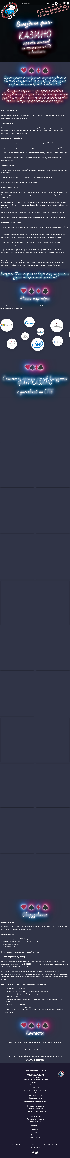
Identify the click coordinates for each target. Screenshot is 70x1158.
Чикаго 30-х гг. (6, 197)
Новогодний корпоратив (35, 1106)
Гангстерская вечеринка (35, 1119)
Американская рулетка (35, 1074)
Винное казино (35, 1085)
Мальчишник (35, 1116)
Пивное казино (35, 1088)
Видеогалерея (35, 1137)
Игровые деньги (35, 1122)
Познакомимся (26, 3)
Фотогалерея (35, 1135)
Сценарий (46, 3)
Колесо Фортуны (35, 1093)
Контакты (35, 1130)
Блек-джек (35, 1082)
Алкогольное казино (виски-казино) (35, 1090)
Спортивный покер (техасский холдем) (35, 1080)
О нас (35, 1132)
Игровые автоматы (35, 1098)
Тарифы (36, 3)
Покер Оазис (35, 1077)
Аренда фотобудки (35, 1095)
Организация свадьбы (35, 1109)
